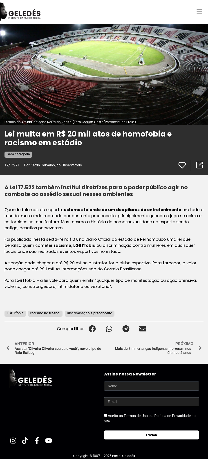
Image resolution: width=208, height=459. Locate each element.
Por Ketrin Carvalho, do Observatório (53, 165)
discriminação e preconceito (89, 313)
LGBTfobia (84, 245)
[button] (92, 329)
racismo (62, 245)
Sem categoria (18, 154)
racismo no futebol (45, 313)
